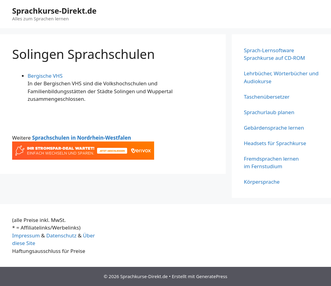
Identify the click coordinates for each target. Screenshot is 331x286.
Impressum (26, 235)
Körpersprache (262, 181)
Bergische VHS (45, 75)
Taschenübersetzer (267, 96)
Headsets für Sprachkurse (275, 143)
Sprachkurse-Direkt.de (54, 10)
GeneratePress (211, 276)
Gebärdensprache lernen (274, 127)
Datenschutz (61, 235)
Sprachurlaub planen (269, 112)
